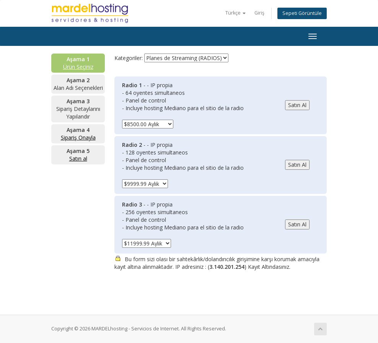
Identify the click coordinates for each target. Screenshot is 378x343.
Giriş (259, 13)
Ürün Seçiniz (78, 66)
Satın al (78, 158)
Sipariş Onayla (78, 137)
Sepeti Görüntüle (302, 13)
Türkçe (235, 13)
